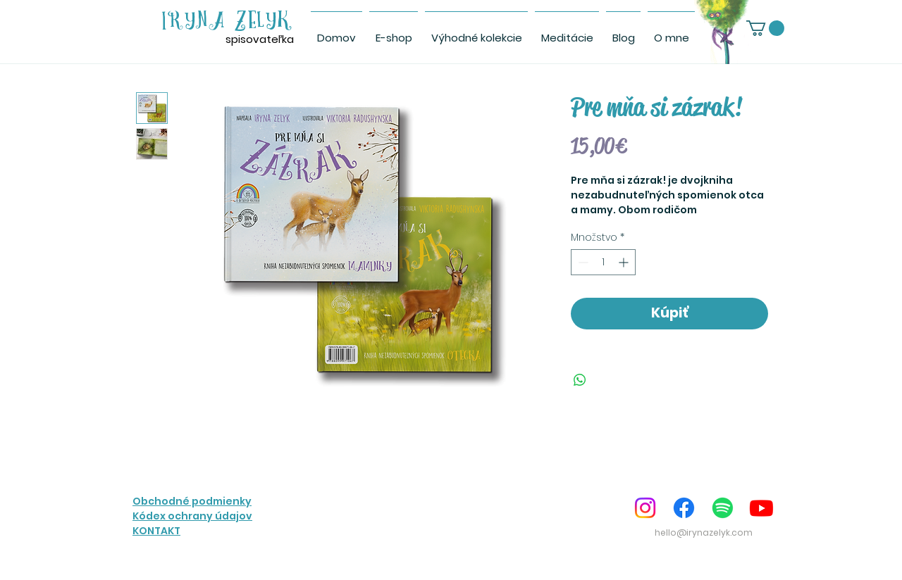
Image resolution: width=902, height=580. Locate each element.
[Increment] (625, 262)
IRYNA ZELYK (227, 21)
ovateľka (270, 39)
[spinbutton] (603, 262)
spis (236, 39)
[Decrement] (582, 262)
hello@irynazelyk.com (704, 532)
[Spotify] (722, 508)
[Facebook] (684, 508)
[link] (765, 28)
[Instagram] (645, 508)
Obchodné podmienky (192, 501)
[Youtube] (761, 508)
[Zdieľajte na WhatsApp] (580, 380)
